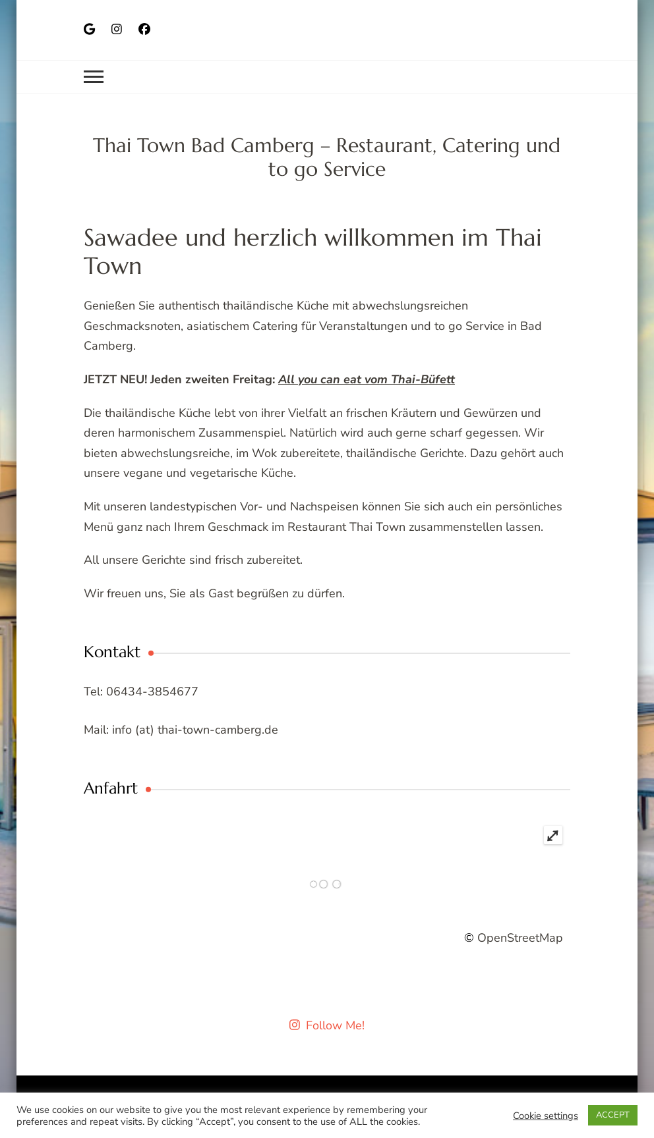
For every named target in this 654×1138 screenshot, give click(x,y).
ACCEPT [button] (613, 1115)
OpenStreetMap (520, 938)
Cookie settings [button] (545, 1116)
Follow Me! (327, 1025)
